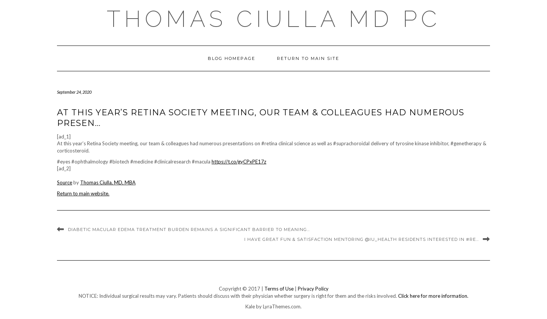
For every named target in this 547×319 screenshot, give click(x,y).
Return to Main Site (308, 58)
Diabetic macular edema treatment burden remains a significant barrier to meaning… (189, 229)
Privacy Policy (313, 289)
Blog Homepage (231, 58)
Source (64, 182)
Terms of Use (279, 289)
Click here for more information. (433, 296)
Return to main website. (83, 193)
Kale (250, 306)
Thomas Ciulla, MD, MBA (108, 182)
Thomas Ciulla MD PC (274, 19)
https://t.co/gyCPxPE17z (239, 162)
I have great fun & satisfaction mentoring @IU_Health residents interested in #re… (361, 239)
